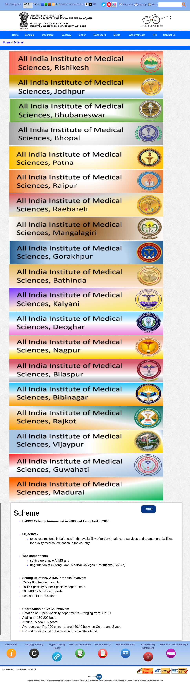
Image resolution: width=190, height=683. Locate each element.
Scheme (29, 35)
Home (15, 35)
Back (149, 509)
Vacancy (66, 35)
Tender (82, 35)
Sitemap (142, 4)
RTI (155, 35)
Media (116, 35)
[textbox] (170, 4)
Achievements (137, 35)
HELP (154, 4)
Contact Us (169, 35)
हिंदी (94, 4)
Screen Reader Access (72, 4)
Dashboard (100, 35)
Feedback (128, 4)
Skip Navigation (13, 4)
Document (48, 35)
